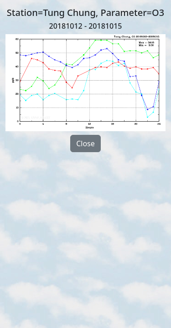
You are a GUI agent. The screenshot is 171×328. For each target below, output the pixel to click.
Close (85, 143)
